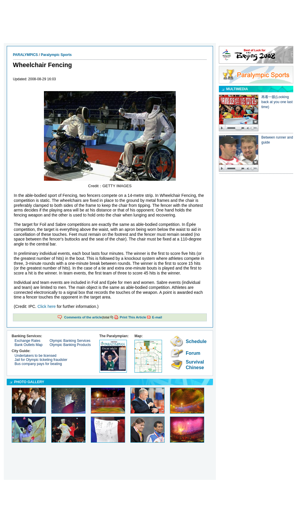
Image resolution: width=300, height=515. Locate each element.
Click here (47, 306)
